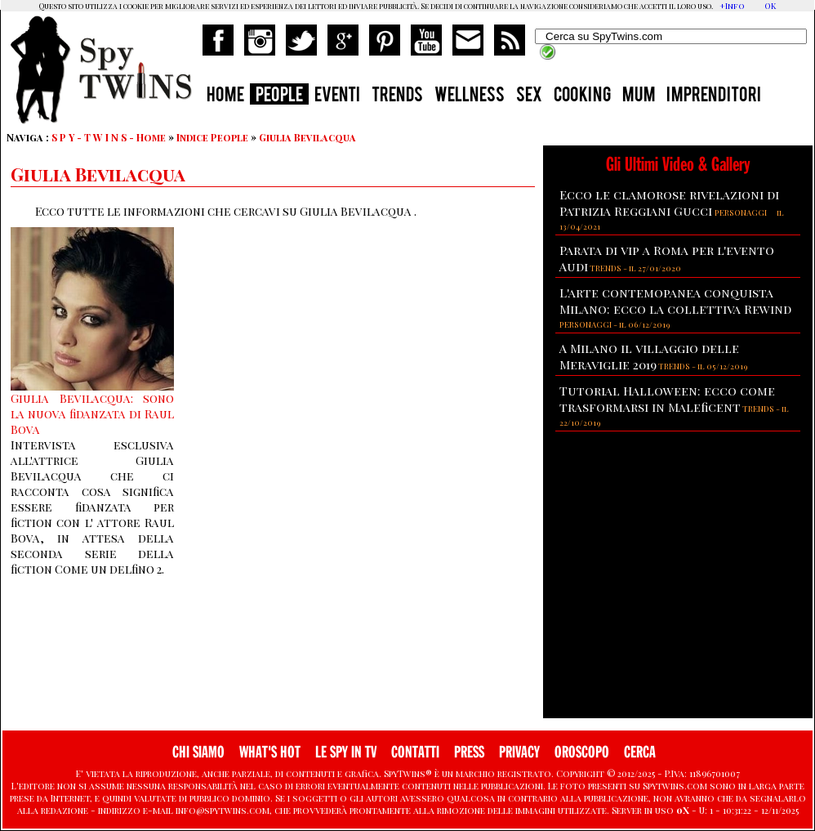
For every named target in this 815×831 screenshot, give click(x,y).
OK (770, 5)
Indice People (212, 137)
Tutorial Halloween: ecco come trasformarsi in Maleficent (667, 398)
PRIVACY (519, 752)
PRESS (469, 752)
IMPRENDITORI (713, 96)
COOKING (582, 96)
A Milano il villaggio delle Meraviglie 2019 (649, 356)
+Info (732, 5)
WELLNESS (469, 96)
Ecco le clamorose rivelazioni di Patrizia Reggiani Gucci (669, 202)
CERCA (640, 752)
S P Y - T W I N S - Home (108, 137)
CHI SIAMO (198, 752)
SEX (529, 96)
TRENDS (397, 96)
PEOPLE (279, 96)
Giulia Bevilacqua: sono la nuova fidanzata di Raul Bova (92, 414)
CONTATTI (415, 752)
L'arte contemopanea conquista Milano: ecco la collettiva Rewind (675, 300)
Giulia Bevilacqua (307, 137)
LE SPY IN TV (345, 752)
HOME (225, 96)
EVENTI (337, 96)
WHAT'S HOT (270, 752)
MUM (638, 96)
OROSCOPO (581, 752)
